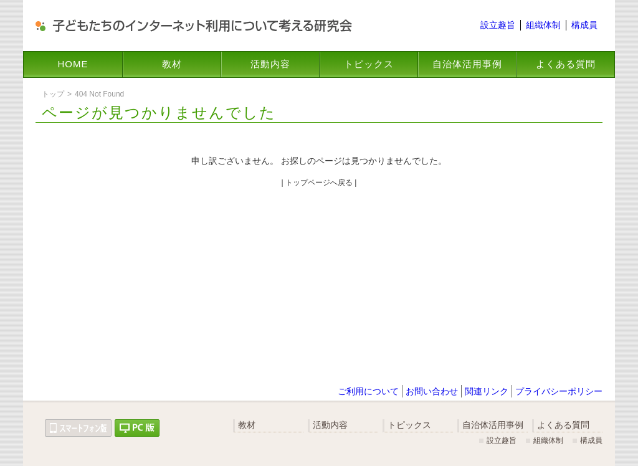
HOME (73, 64)
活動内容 (270, 64)
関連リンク (486, 391)
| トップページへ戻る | (319, 182)
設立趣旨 (497, 25)
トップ (53, 94)
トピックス (369, 64)
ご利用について (368, 391)
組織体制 (543, 25)
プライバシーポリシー (558, 391)
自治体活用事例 (467, 64)
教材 (172, 64)
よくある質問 (566, 64)
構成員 (584, 25)
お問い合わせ (432, 391)
